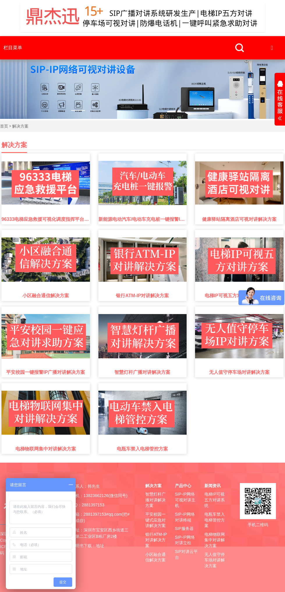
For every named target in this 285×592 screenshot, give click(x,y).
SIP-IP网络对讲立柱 (185, 540)
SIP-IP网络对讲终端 (185, 517)
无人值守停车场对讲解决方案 (214, 560)
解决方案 (20, 126)
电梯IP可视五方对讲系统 (214, 500)
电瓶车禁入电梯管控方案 (214, 520)
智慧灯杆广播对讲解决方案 (155, 500)
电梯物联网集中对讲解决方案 (214, 540)
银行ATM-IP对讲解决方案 (156, 540)
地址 (100, 545)
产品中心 (183, 485)
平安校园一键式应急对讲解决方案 (155, 520)
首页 (4, 126)
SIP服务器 (184, 528)
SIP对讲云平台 (186, 554)
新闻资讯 (212, 485)
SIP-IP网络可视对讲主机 (185, 500)
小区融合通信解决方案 (155, 557)
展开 (280, 101)
